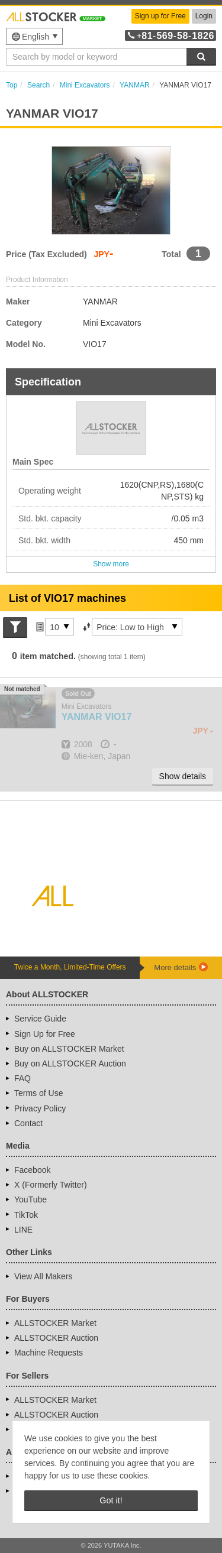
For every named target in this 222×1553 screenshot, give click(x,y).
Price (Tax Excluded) (46, 254)
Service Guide (40, 1018)
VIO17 (97, 717)
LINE (23, 1229)
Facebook (32, 1170)
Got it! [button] (110, 1500)
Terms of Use (38, 1093)
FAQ (22, 1078)
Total (171, 254)
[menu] (34, 36)
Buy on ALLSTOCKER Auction (70, 1063)
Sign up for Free (160, 16)
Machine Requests (48, 1352)
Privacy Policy (40, 1108)
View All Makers (43, 1276)
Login (204, 16)
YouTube (30, 1199)
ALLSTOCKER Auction (56, 1338)
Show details (182, 776)
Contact (28, 1123)
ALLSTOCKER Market (55, 1323)
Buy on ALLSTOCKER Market (69, 1048)
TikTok (26, 1215)
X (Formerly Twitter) (50, 1184)
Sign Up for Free (44, 1034)
